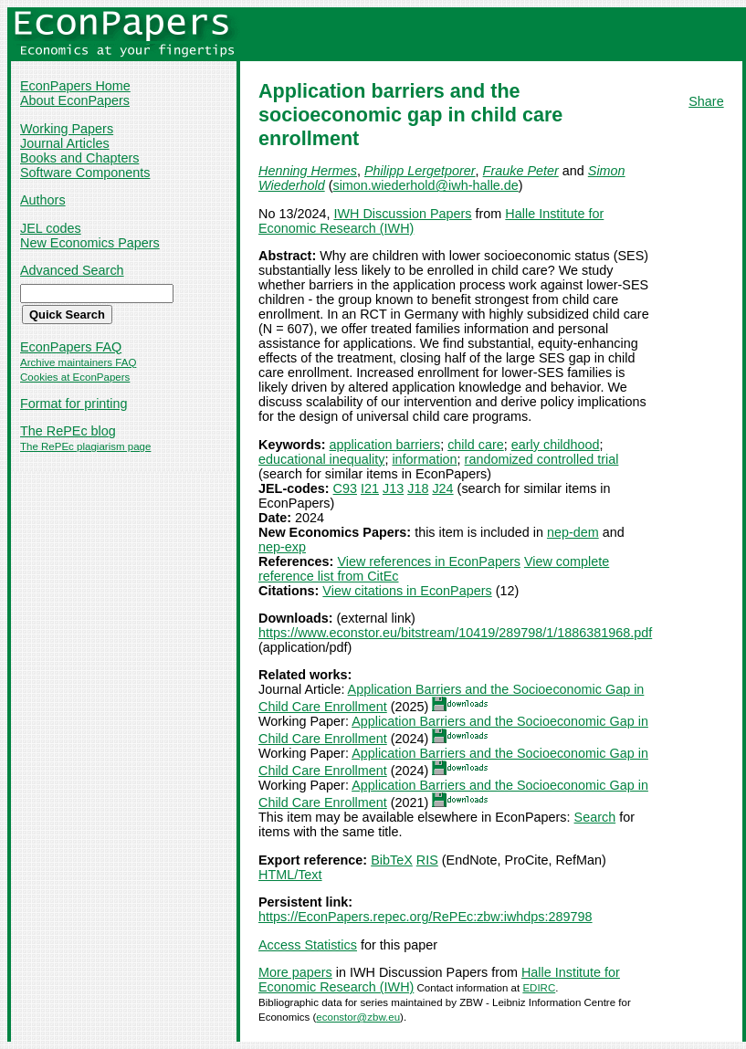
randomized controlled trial (542, 459)
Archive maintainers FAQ (78, 362)
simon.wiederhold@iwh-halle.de (425, 185)
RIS (427, 860)
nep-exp (282, 547)
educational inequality (321, 459)
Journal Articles (65, 143)
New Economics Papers (90, 243)
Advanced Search (72, 270)
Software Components (85, 172)
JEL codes (50, 228)
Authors (43, 200)
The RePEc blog (68, 431)
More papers (295, 972)
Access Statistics (307, 945)
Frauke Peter (521, 170)
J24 (442, 488)
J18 (417, 488)
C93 (345, 488)
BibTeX (392, 860)
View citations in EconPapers (406, 590)
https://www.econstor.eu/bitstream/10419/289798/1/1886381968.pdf (455, 632)
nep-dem (573, 532)
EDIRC (538, 987)
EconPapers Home (75, 86)
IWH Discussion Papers (402, 213)
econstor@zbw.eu (358, 1017)
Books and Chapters (79, 158)
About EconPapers (75, 100)
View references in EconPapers (428, 561)
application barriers (385, 444)
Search (595, 817)
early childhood (555, 444)
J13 (393, 488)
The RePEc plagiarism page (85, 446)
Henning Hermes (307, 170)
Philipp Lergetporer (420, 170)
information (424, 459)
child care (475, 444)
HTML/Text (290, 874)
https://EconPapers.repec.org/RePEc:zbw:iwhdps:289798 (425, 916)
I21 (370, 488)
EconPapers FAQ (70, 347)
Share (705, 101)
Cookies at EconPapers (75, 377)
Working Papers (66, 128)
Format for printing (74, 403)
